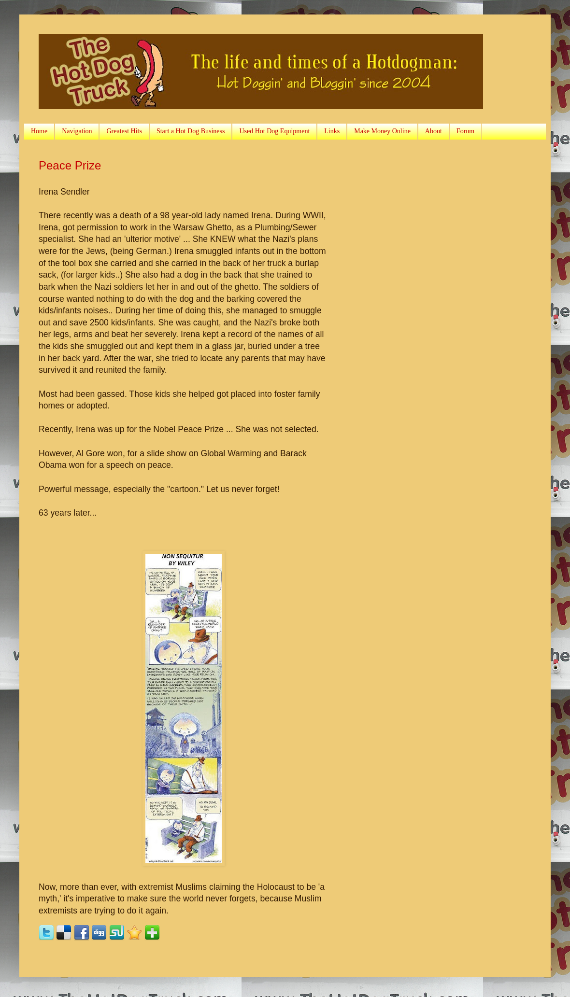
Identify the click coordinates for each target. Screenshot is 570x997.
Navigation (77, 131)
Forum (465, 131)
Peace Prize (70, 165)
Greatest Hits (124, 131)
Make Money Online (382, 131)
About (433, 131)
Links (332, 131)
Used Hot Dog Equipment (274, 131)
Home (39, 131)
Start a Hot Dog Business (191, 131)
